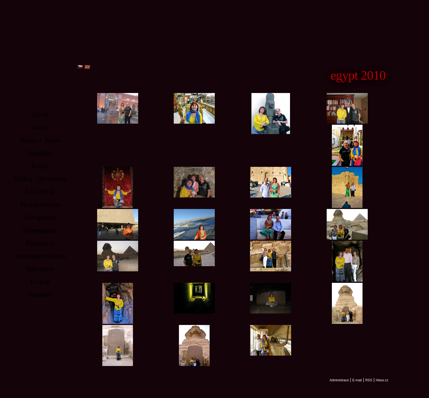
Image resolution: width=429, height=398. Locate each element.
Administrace (339, 380)
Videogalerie (40, 230)
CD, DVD (40, 191)
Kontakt (40, 294)
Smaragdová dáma (40, 256)
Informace (40, 268)
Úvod (40, 114)
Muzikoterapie (40, 204)
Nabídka (40, 153)
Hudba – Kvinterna (40, 178)
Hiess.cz (382, 380)
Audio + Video (40, 140)
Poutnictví (40, 243)
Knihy (40, 166)
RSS (368, 380)
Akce (40, 127)
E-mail (357, 380)
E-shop (40, 281)
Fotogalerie (40, 217)
